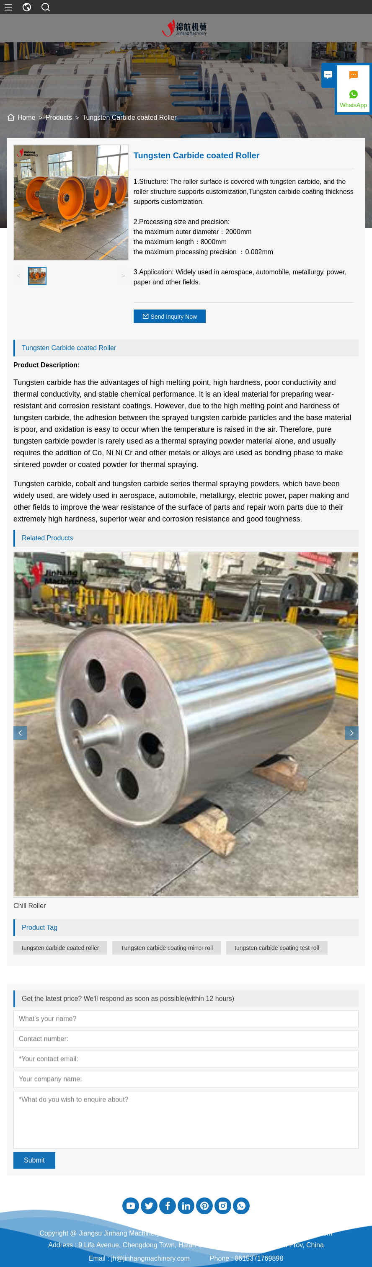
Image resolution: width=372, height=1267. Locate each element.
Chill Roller (29, 905)
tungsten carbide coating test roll (277, 947)
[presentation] (20, 733)
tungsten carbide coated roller (60, 947)
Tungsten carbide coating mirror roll (167, 947)
